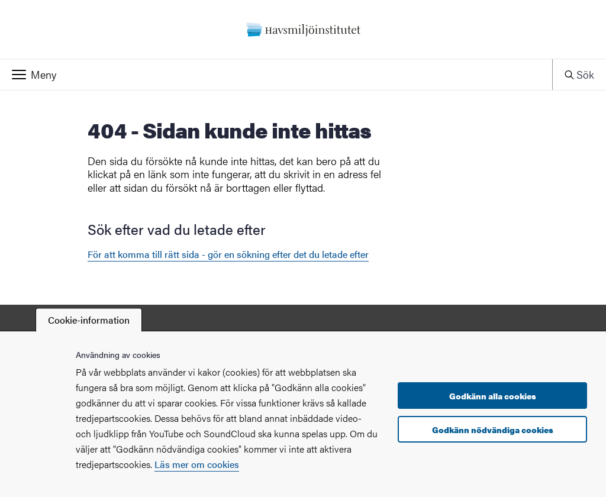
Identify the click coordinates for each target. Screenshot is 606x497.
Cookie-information (89, 320)
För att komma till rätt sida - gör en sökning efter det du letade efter (228, 254)
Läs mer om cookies (196, 464)
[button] (276, 74)
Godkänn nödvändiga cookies (492, 429)
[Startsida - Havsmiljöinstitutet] (303, 29)
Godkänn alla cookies (492, 396)
